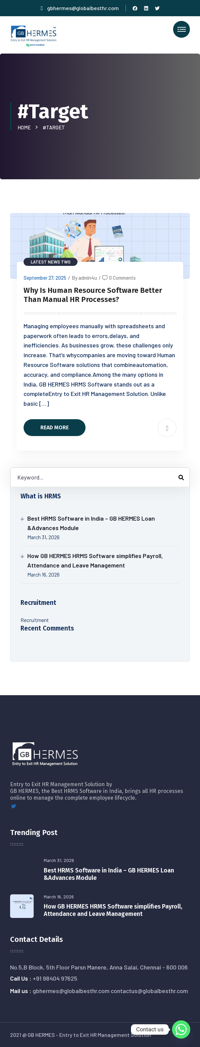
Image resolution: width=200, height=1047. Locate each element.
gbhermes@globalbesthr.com (80, 8)
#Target (54, 127)
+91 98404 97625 (55, 978)
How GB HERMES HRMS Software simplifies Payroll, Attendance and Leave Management (95, 560)
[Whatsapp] (181, 1029)
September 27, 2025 (45, 278)
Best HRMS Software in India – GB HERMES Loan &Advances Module (91, 523)
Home (25, 127)
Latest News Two (50, 262)
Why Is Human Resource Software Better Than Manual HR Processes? (93, 295)
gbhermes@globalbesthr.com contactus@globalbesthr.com (110, 990)
